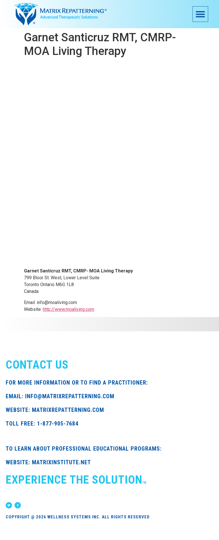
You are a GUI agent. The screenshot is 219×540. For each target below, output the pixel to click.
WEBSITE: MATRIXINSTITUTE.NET (48, 462)
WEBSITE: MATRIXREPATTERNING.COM (55, 409)
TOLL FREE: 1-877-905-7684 (42, 423)
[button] (200, 14)
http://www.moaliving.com (68, 309)
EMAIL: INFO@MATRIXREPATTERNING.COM (60, 396)
